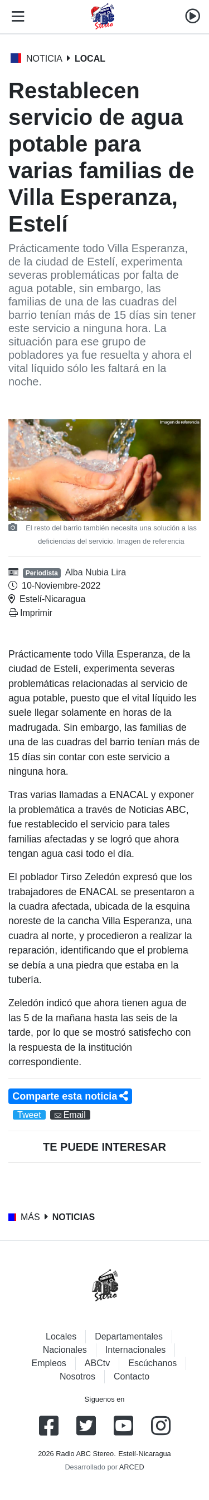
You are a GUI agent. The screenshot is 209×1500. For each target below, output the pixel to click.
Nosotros (77, 1376)
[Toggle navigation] (15, 17)
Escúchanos (152, 1363)
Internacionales (135, 1349)
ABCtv (97, 1363)
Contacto (131, 1376)
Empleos (49, 1363)
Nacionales (65, 1349)
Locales (61, 1336)
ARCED (131, 1467)
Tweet (29, 1115)
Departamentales (129, 1336)
